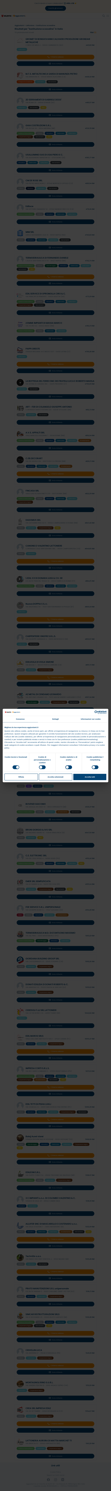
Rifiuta (21, 777)
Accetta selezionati (55, 777)
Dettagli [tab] (55, 719)
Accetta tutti (90, 777)
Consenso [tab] (20, 719)
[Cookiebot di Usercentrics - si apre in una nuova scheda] (96, 712)
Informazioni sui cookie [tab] (91, 719)
